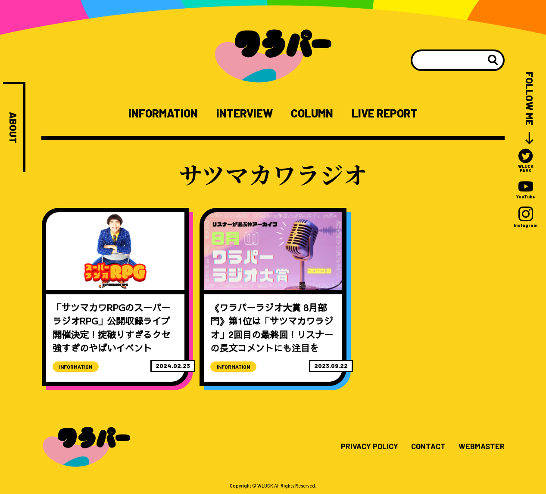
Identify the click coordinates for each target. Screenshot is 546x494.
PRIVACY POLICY (369, 446)
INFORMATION (163, 113)
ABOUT (13, 128)
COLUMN (312, 113)
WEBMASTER (482, 446)
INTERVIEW (244, 113)
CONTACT (428, 446)
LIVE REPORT (385, 113)
